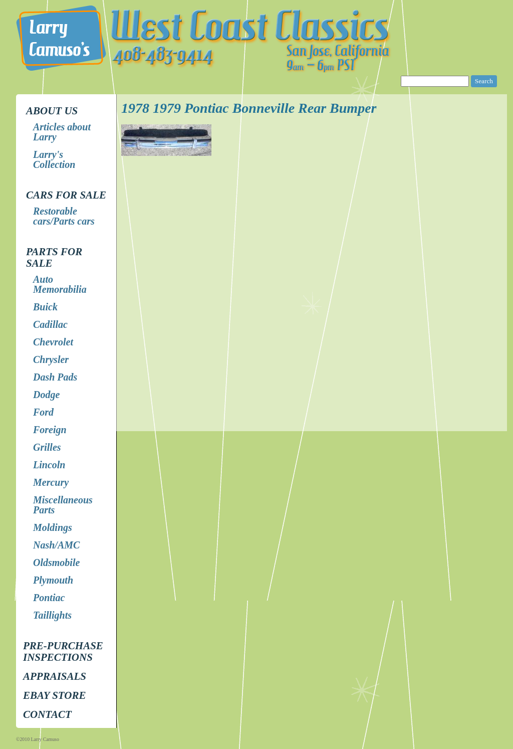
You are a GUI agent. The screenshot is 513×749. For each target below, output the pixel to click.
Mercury (51, 482)
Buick (45, 306)
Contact (47, 714)
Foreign (50, 429)
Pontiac (49, 597)
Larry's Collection (54, 159)
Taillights (52, 615)
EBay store (54, 695)
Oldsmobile (56, 562)
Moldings (52, 527)
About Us (52, 111)
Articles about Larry (62, 131)
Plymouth (53, 580)
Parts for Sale (54, 257)
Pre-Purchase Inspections (63, 651)
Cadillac (50, 324)
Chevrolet (53, 341)
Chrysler (51, 359)
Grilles (47, 447)
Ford (43, 412)
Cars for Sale (66, 195)
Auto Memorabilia (60, 284)
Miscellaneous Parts (63, 504)
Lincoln (49, 464)
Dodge (46, 394)
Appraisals (54, 676)
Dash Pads (55, 377)
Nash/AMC (56, 544)
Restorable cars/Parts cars (64, 216)
